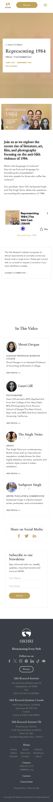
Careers (26, 776)
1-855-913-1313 (26, 766)
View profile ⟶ (13, 373)
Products (38, 749)
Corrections (26, 782)
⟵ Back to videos (14, 45)
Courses (25, 756)
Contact (26, 763)
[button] (45, 5)
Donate (26, 5)
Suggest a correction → (16, 273)
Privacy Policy (20, 788)
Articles (13, 749)
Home (26, 745)
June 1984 (10, 62)
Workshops (38, 753)
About (38, 756)
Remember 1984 (24, 62)
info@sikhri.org (26, 769)
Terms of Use (33, 788)
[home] (8, 5)
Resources (25, 753)
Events (25, 749)
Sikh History (12, 66)
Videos (13, 753)
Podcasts (13, 756)
